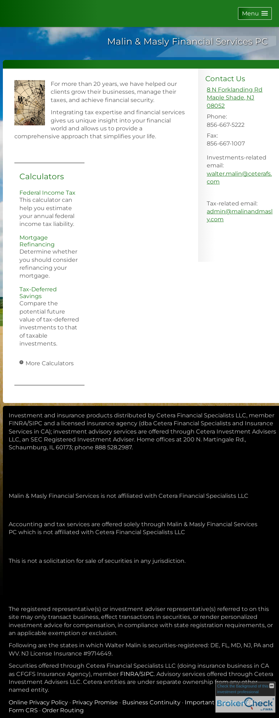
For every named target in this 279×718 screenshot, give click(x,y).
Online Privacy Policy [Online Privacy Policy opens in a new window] (38, 702)
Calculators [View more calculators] (41, 176)
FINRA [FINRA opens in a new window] (129, 674)
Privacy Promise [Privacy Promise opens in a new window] (95, 702)
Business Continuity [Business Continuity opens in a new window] (151, 702)
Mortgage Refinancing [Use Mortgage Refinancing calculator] (37, 241)
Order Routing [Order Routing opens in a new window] (63, 710)
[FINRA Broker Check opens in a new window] (245, 697)
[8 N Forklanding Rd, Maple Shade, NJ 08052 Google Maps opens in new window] (240, 98)
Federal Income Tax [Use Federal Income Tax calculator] (47, 192)
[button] (255, 13)
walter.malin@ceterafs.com (239, 177)
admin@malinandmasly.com (240, 215)
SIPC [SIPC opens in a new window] (147, 674)
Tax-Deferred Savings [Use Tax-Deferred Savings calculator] (38, 293)
